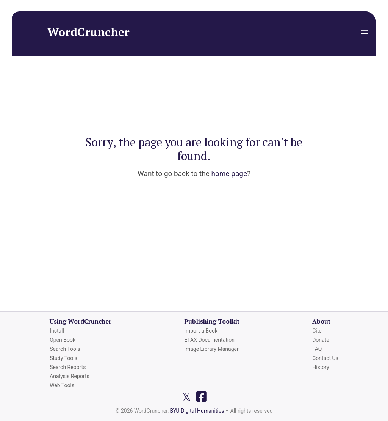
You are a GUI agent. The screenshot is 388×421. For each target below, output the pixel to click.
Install (57, 330)
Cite (317, 330)
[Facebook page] (201, 396)
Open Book (62, 339)
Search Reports (68, 367)
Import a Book (200, 330)
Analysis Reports (69, 376)
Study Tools (63, 358)
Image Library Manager (211, 349)
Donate (320, 339)
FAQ (317, 349)
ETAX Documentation (209, 339)
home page (229, 173)
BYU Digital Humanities (197, 411)
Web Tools (62, 385)
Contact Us (325, 358)
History (320, 367)
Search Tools (65, 349)
